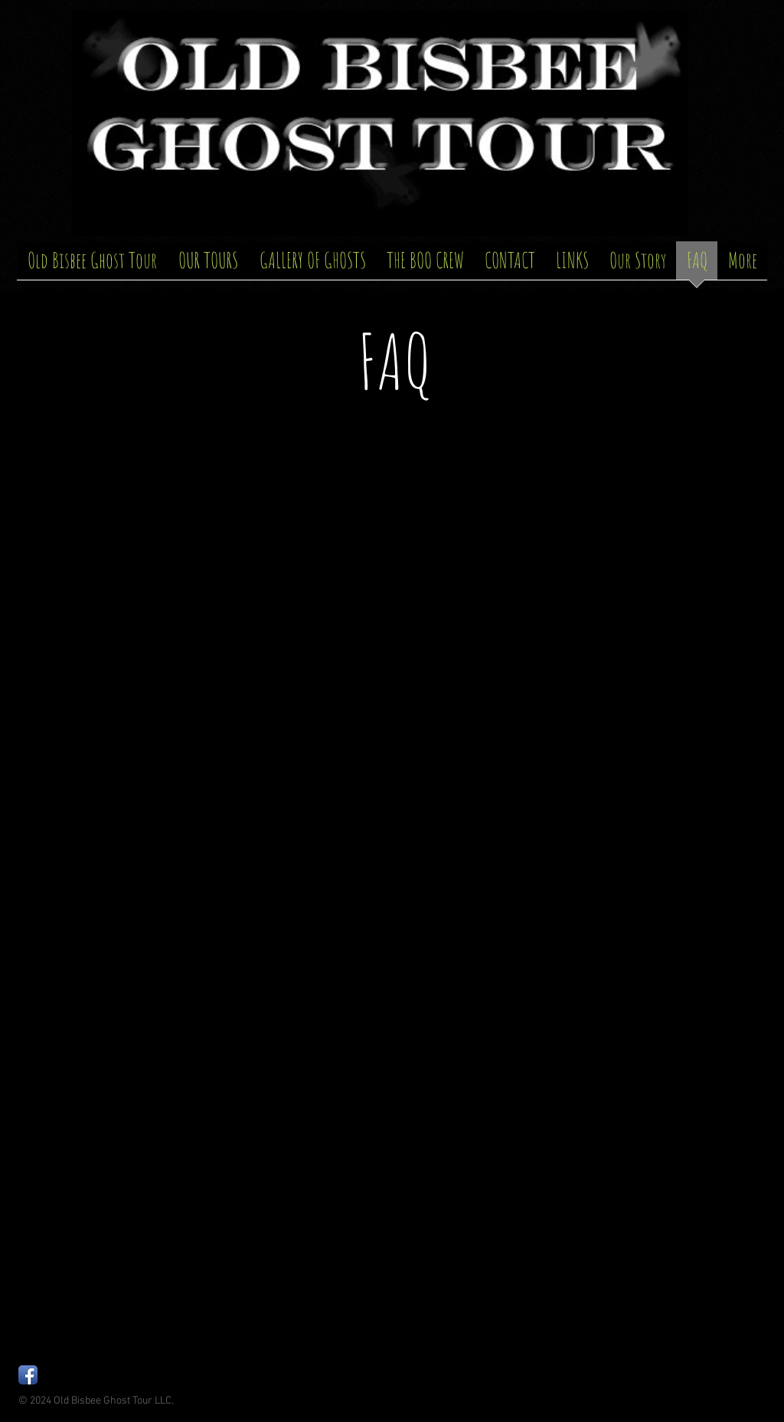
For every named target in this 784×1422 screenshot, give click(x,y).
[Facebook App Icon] (28, 1374)
